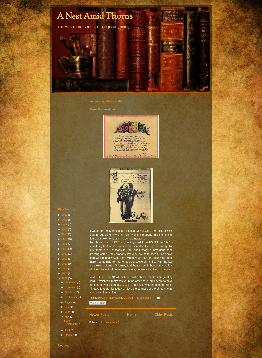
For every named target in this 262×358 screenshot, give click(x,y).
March (69, 335)
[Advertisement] (69, 150)
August (69, 302)
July (67, 307)
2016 (65, 234)
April (68, 330)
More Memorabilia (102, 109)
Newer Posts (99, 314)
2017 (65, 229)
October (69, 292)
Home (132, 314)
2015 (65, 239)
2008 (65, 273)
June (68, 311)
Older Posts (163, 314)
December (71, 282)
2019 (65, 219)
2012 (65, 253)
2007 (65, 278)
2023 (65, 214)
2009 (65, 268)
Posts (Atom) (112, 322)
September (71, 297)
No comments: (144, 297)
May (67, 316)
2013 (65, 248)
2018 (65, 224)
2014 (65, 244)
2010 (65, 263)
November (71, 287)
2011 (65, 258)
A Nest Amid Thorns (95, 17)
